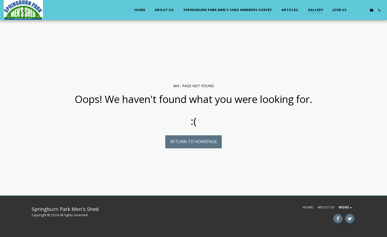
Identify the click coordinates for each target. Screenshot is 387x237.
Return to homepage (193, 141)
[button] (356, 10)
